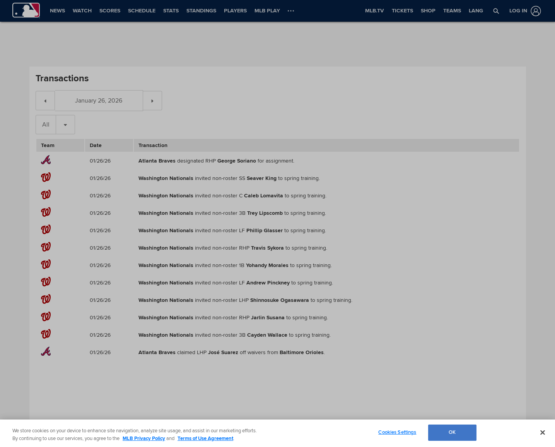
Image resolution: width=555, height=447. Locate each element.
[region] (277, 433)
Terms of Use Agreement (205, 438)
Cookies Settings (397, 432)
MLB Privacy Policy (144, 438)
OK (452, 432)
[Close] (542, 432)
